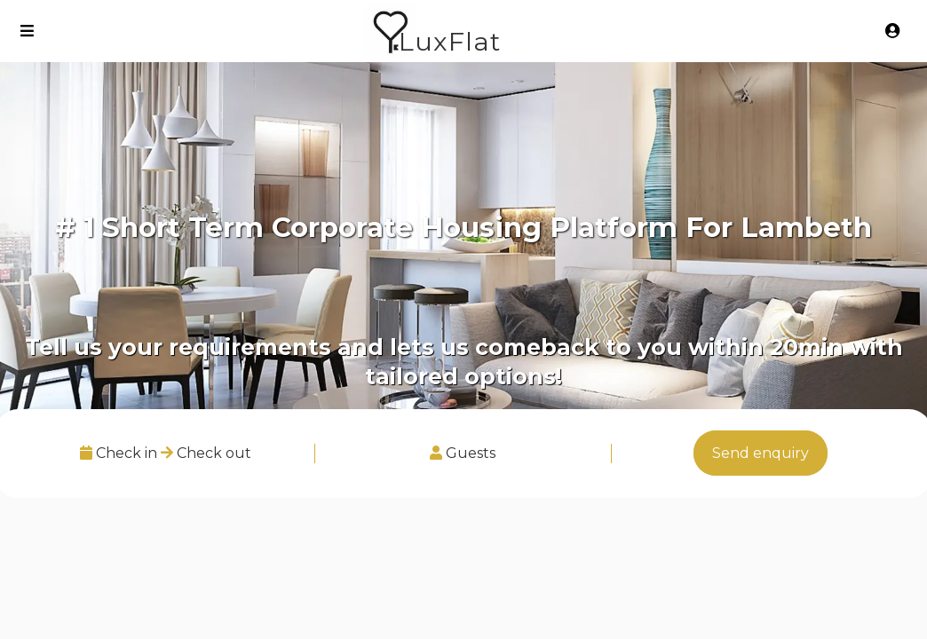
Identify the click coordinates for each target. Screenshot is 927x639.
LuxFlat (450, 41)
